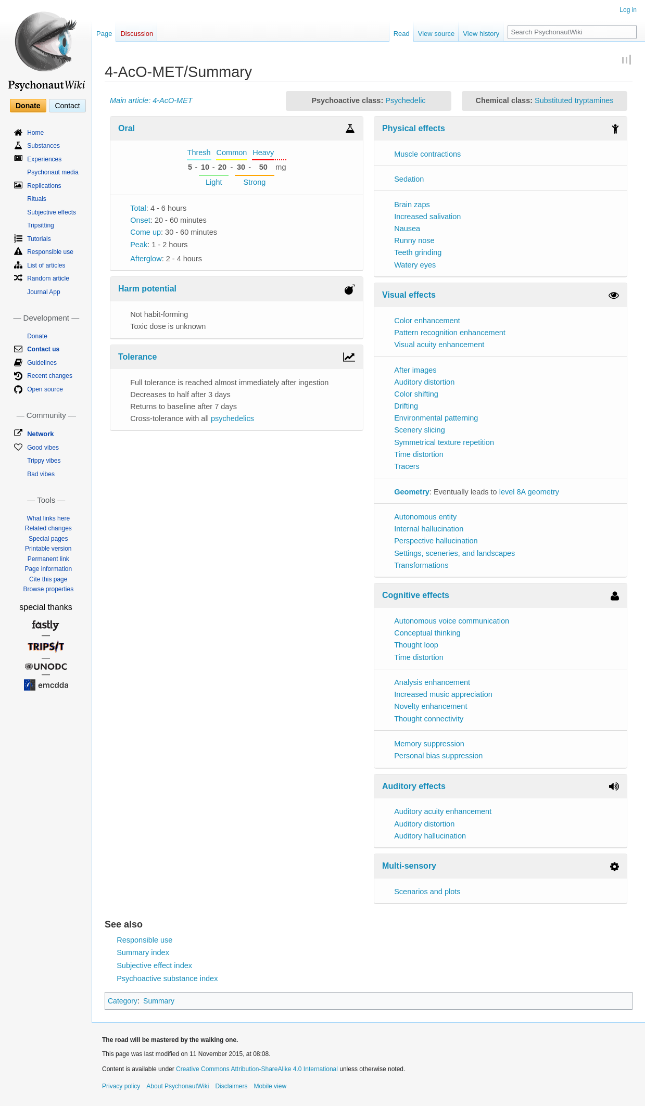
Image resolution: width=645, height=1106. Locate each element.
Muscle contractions (427, 154)
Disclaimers (231, 1086)
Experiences (44, 159)
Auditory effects (414, 786)
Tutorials (39, 239)
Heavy (263, 152)
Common (232, 152)
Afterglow (145, 259)
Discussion (136, 33)
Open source (45, 389)
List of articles (46, 265)
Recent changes (49, 375)
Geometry (411, 492)
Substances (43, 145)
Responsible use (144, 940)
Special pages (48, 538)
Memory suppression (429, 744)
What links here (48, 518)
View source (436, 33)
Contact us (43, 349)
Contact (67, 105)
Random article (48, 278)
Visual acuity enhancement (439, 344)
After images (415, 370)
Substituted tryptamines (574, 100)
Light (214, 182)
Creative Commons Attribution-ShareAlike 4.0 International (257, 1069)
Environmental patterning (436, 418)
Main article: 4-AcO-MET (151, 100)
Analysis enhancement (432, 682)
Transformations (421, 565)
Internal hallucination (428, 529)
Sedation (409, 179)
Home (35, 132)
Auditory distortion (424, 382)
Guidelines (42, 362)
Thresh (199, 152)
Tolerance (137, 356)
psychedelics (232, 418)
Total (138, 208)
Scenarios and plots (427, 891)
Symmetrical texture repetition (444, 442)
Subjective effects (51, 212)
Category (122, 1001)
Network (40, 434)
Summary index (143, 952)
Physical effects (413, 128)
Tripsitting (40, 225)
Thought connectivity (428, 719)
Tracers (407, 466)
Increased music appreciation (443, 694)
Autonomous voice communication (451, 621)
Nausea (407, 228)
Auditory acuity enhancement (442, 811)
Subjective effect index (154, 965)
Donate (28, 105)
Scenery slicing (419, 430)
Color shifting (416, 394)
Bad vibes (41, 474)
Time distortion (419, 454)
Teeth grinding (417, 252)
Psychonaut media (53, 172)
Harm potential (147, 288)
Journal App (43, 292)
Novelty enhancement (430, 706)
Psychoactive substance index (167, 978)
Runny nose (414, 240)
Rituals (36, 198)
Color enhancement (427, 320)
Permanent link (48, 559)
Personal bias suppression (438, 756)
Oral (126, 128)
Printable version (48, 548)
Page (104, 33)
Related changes (48, 528)
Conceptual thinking (427, 633)
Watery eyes (415, 265)
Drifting (406, 406)
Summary (158, 1001)
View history (481, 33)
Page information (48, 569)
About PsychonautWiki (177, 1086)
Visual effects (409, 294)
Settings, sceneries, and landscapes (454, 553)
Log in (628, 10)
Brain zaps (412, 204)
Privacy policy (121, 1086)
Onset (140, 220)
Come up (145, 232)
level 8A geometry (529, 492)
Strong (255, 182)
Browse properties (48, 589)
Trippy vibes (43, 460)
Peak (138, 244)
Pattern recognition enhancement (449, 332)
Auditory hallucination (430, 836)
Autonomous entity (425, 517)
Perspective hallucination (435, 541)
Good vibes (43, 447)
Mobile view (270, 1086)
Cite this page (48, 579)
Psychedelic (405, 100)
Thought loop (416, 645)
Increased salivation (427, 216)
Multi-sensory (409, 865)
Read (402, 33)
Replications (44, 185)
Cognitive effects (415, 595)
